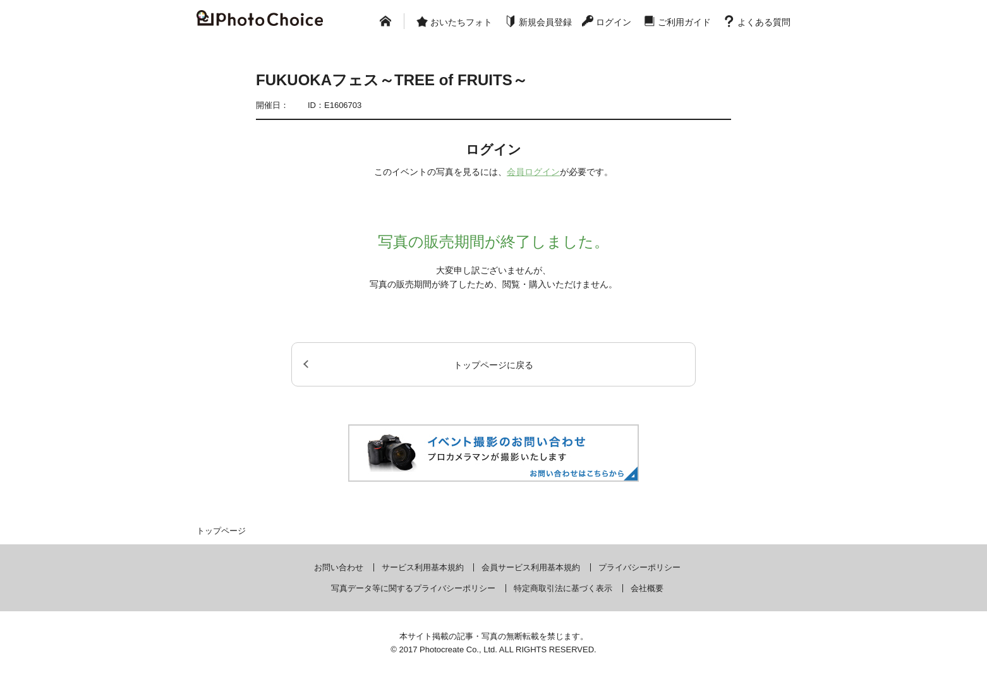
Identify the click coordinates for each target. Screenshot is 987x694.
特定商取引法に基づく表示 (563, 588)
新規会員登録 (545, 22)
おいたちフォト (461, 22)
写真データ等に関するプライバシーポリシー (413, 588)
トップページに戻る (493, 365)
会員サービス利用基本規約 (530, 567)
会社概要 (647, 588)
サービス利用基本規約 (423, 567)
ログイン (613, 22)
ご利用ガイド (684, 22)
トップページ (221, 530)
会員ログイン (533, 172)
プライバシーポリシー (639, 567)
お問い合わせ (338, 567)
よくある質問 (763, 22)
